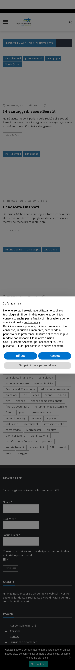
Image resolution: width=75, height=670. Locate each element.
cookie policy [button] (32, 322)
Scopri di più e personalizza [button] (37, 365)
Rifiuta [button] (20, 355)
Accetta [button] (55, 355)
